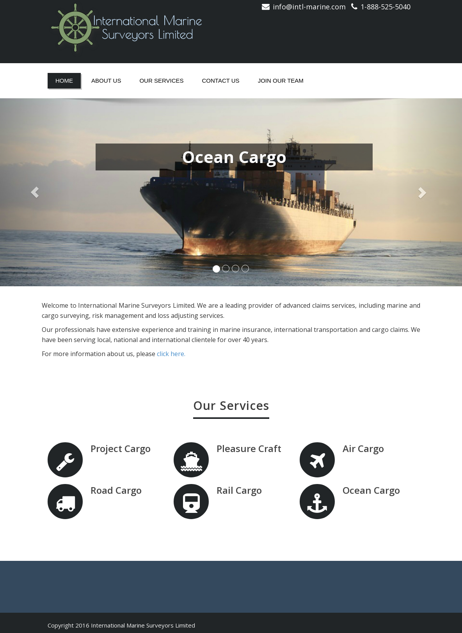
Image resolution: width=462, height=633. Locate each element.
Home (64, 80)
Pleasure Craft (249, 448)
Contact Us (221, 80)
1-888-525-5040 (385, 6)
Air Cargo (363, 448)
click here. (171, 353)
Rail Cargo (239, 490)
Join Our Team (281, 80)
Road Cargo (116, 490)
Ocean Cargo (371, 490)
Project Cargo (121, 448)
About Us (106, 80)
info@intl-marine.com (309, 6)
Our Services (161, 80)
